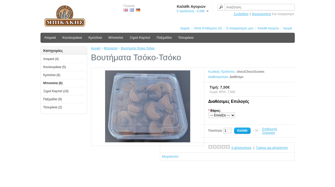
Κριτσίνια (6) (51, 75)
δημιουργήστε (261, 14)
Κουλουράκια (72, 37)
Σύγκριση (268, 133)
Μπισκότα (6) (53, 83)
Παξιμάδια (164, 37)
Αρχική (184, 28)
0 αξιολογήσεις (241, 148)
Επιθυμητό (269, 129)
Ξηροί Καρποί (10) (56, 91)
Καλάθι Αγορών (268, 28)
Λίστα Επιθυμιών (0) (208, 28)
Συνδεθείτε (241, 14)
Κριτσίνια (95, 37)
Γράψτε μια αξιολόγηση (272, 148)
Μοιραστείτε (170, 156)
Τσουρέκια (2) (52, 107)
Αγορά (287, 28)
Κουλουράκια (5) (54, 67)
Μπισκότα (115, 37)
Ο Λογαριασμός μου (240, 28)
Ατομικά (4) (51, 59)
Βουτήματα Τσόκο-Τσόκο (138, 48)
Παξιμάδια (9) (52, 99)
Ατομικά (50, 37)
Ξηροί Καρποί (139, 37)
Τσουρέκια (185, 37)
